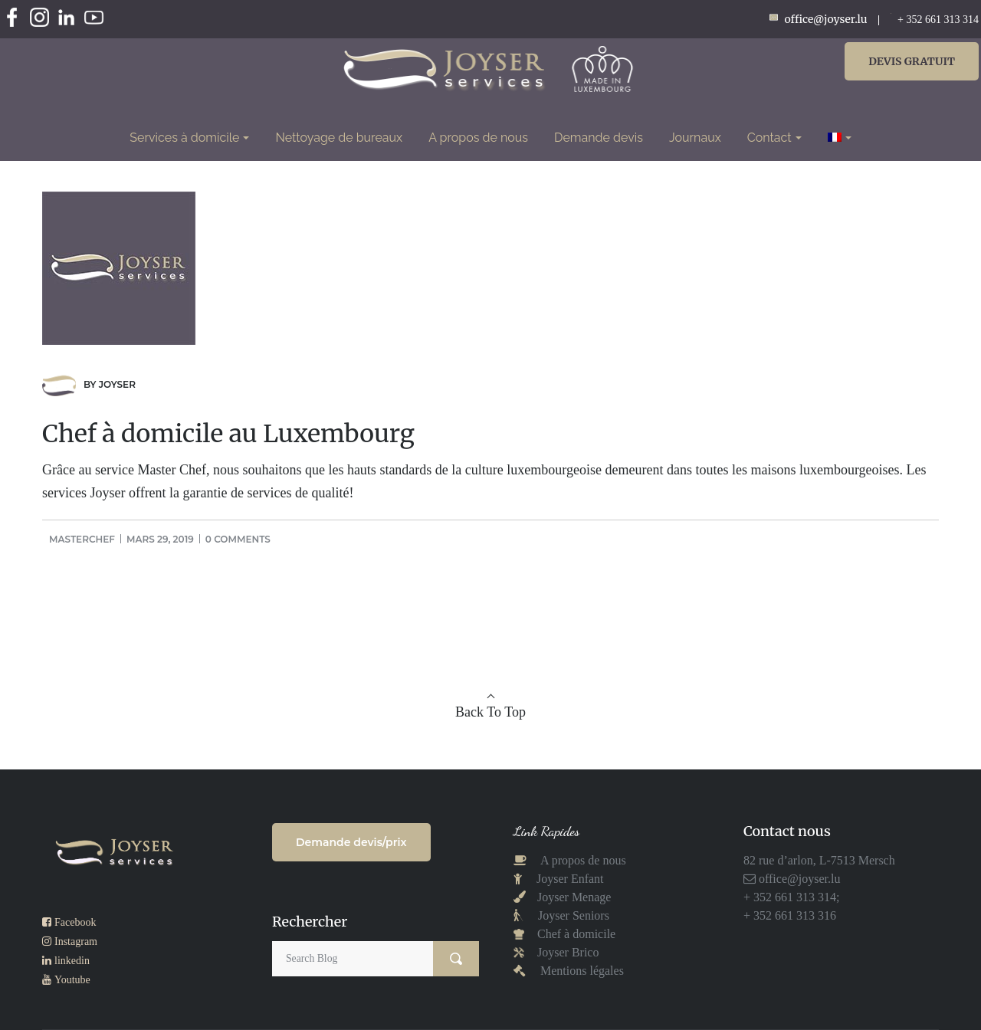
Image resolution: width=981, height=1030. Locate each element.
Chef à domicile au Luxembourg (228, 433)
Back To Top (490, 712)
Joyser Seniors (573, 915)
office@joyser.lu (798, 878)
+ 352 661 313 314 (938, 19)
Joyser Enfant (570, 878)
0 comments (238, 539)
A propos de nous (582, 860)
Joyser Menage (574, 897)
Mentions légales (582, 970)
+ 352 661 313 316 (789, 915)
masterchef (82, 539)
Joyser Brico (566, 952)
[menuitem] (840, 138)
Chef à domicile (574, 933)
